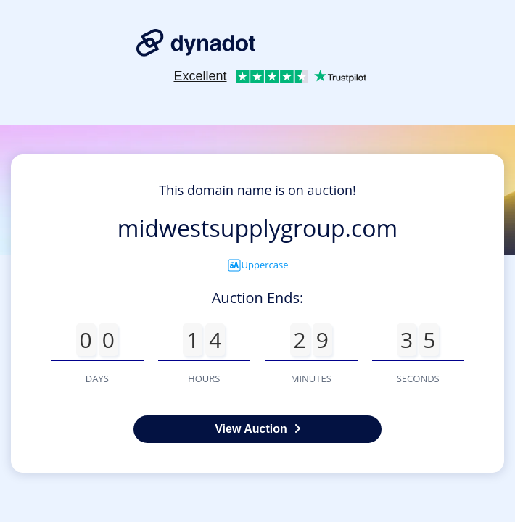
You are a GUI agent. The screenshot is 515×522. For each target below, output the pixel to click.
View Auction (257, 429)
